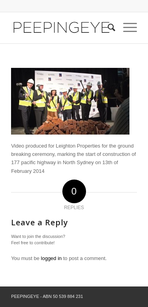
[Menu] (126, 27)
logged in (51, 258)
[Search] (107, 27)
